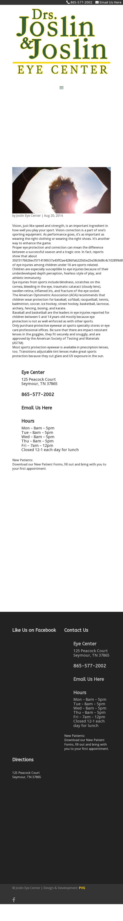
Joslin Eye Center (28, 215)
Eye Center (33, 372)
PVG (82, 888)
